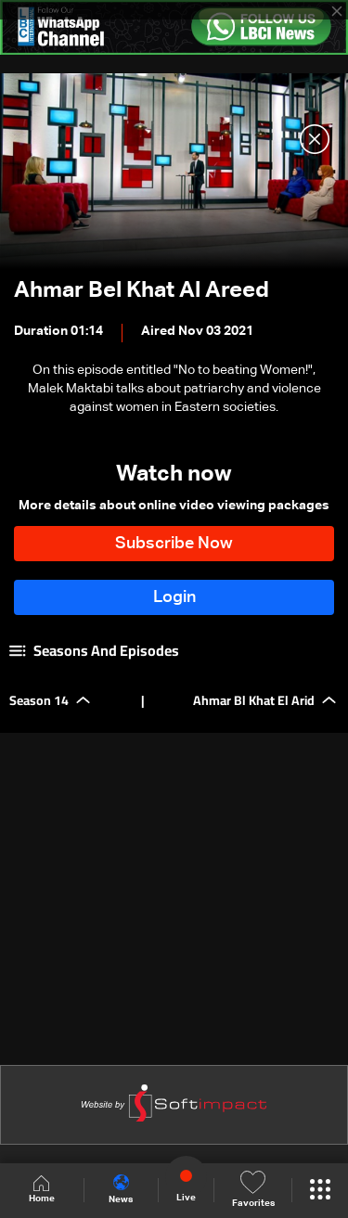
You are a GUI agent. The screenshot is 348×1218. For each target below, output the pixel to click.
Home (42, 1189)
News (121, 1189)
